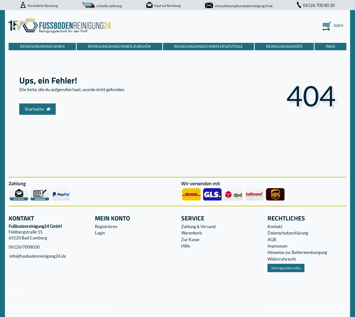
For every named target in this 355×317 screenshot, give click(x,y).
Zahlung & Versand (198, 226)
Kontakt (274, 226)
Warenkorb (191, 232)
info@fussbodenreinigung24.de (37, 256)
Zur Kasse (190, 239)
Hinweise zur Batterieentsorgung (297, 252)
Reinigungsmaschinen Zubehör (119, 46)
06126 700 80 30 (316, 5)
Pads (330, 46)
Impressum (277, 246)
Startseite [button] (37, 109)
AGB (271, 239)
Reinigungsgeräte (284, 46)
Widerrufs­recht (281, 259)
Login (100, 232)
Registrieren (106, 226)
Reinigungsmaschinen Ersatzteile (208, 46)
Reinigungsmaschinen (42, 46)
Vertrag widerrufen (286, 268)
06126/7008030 (24, 247)
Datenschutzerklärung (287, 232)
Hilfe (185, 246)
